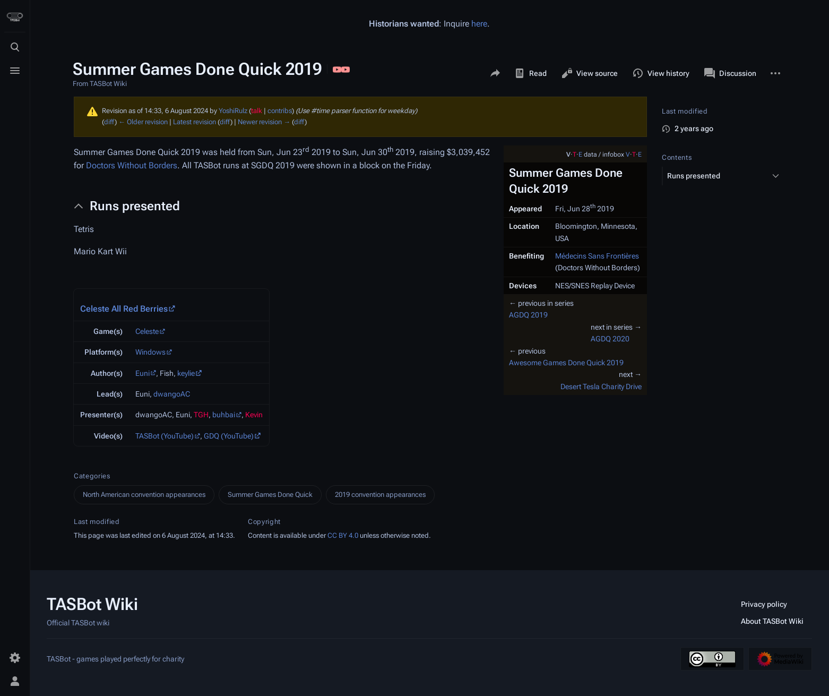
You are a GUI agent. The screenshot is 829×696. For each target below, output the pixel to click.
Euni (142, 373)
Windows (150, 352)
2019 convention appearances (380, 495)
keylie (186, 373)
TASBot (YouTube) (164, 436)
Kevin (254, 414)
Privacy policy (764, 604)
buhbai (223, 414)
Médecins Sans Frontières (597, 256)
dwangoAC (171, 394)
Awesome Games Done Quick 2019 (566, 362)
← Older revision (143, 122)
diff (109, 122)
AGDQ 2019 (528, 315)
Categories (92, 476)
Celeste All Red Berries (124, 309)
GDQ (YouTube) (229, 436)
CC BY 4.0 (342, 535)
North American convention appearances (144, 495)
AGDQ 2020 (610, 338)
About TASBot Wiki (772, 621)
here (479, 24)
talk (256, 111)
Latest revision (194, 122)
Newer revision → (264, 122)
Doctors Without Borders (131, 165)
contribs (279, 111)
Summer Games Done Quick (270, 495)
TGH (201, 414)
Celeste (147, 331)
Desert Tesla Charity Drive (601, 386)
